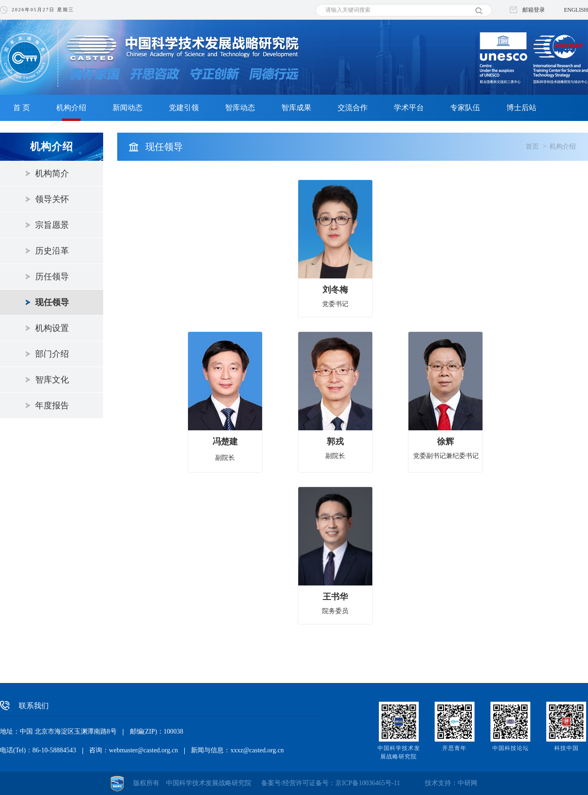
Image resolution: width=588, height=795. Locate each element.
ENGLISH (576, 10)
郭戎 (335, 441)
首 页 (21, 108)
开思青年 (454, 748)
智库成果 (296, 108)
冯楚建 (225, 441)
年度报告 (52, 405)
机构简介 (52, 173)
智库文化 (52, 379)
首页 (532, 146)
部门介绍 (52, 354)
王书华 (335, 596)
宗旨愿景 (52, 225)
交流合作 (353, 108)
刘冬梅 (335, 289)
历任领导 (52, 276)
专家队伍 (465, 108)
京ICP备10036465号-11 (367, 783)
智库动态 (240, 108)
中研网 (467, 783)
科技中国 (566, 748)
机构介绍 (71, 108)
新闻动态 (128, 108)
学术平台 (409, 108)
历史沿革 (52, 250)
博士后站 (521, 108)
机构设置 (52, 328)
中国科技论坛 (510, 748)
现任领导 (52, 302)
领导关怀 (52, 199)
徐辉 (445, 441)
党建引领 (184, 108)
